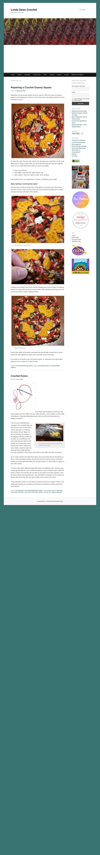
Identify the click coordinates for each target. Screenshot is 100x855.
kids (61, 490)
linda (16, 492)
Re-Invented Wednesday (31, 490)
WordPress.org (76, 241)
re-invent (46, 492)
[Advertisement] (50, 59)
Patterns (59, 74)
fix (50, 365)
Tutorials (52, 74)
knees (12, 492)
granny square (56, 365)
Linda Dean (21, 492)
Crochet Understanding (22, 365)
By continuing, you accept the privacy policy (80, 99)
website (31, 365)
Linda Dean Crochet (24, 9)
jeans (58, 490)
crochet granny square (44, 365)
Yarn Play (74, 156)
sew (50, 492)
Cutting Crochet (33, 361)
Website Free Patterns (77, 74)
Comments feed (76, 239)
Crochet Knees (19, 376)
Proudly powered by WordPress (54, 501)
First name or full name (78, 86)
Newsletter (27, 74)
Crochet (49, 490)
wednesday (59, 492)
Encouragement (20, 490)
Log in (73, 235)
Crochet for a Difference (78, 140)
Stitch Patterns (76, 150)
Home (13, 74)
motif (29, 492)
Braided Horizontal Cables (79, 111)
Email (73, 92)
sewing (53, 492)
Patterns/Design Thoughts (79, 146)
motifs (33, 492)
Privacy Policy (37, 74)
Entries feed (75, 237)
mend (25, 492)
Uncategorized (76, 152)
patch (36, 492)
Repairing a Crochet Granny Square (31, 87)
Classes (19, 74)
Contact (67, 74)
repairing (13, 367)
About (45, 74)
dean (53, 490)
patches (41, 492)
